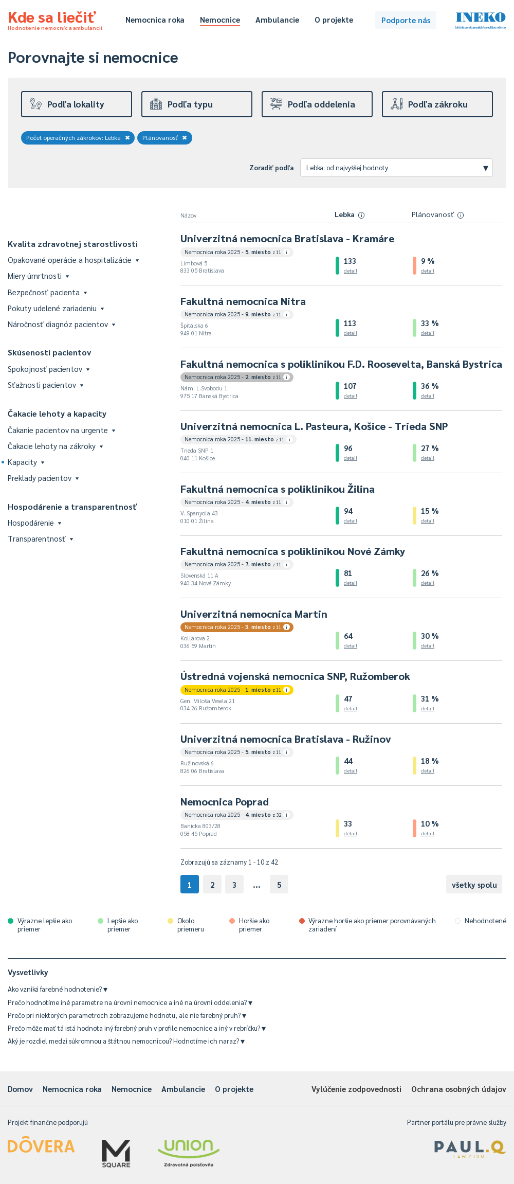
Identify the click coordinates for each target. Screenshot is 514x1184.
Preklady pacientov (43, 477)
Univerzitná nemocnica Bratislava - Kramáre (287, 238)
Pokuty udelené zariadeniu (56, 308)
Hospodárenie (34, 522)
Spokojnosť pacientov (48, 368)
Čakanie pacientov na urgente (61, 430)
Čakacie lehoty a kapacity (57, 413)
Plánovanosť (165, 137)
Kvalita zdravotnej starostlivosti (73, 243)
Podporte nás (405, 20)
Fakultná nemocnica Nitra (243, 301)
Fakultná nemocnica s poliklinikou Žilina (277, 488)
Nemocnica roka (155, 19)
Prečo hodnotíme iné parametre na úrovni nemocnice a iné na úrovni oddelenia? (130, 1002)
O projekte (334, 19)
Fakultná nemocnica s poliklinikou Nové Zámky (292, 551)
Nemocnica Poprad (224, 801)
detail (350, 270)
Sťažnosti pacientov (45, 384)
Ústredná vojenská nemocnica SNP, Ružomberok (295, 676)
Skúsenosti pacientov (49, 352)
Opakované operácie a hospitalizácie (73, 259)
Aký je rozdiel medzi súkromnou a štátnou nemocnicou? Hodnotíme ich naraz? (126, 1040)
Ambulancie (277, 19)
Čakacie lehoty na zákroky (55, 446)
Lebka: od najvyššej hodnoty (397, 167)
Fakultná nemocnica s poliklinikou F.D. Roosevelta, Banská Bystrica (341, 363)
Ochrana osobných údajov (458, 1088)
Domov (20, 1088)
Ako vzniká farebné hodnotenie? (57, 988)
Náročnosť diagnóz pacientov (61, 324)
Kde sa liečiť (55, 18)
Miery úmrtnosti (38, 275)
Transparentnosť (40, 538)
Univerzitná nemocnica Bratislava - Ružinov (285, 738)
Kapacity (26, 462)
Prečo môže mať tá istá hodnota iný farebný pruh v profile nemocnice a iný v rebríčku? (137, 1028)
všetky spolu (474, 884)
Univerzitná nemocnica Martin (253, 613)
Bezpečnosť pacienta (47, 292)
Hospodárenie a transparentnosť (72, 506)
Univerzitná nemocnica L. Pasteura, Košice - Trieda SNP (314, 426)
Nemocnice (220, 19)
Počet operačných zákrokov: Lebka (78, 137)
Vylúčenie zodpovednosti (356, 1088)
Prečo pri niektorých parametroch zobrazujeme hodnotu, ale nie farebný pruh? (127, 1015)
